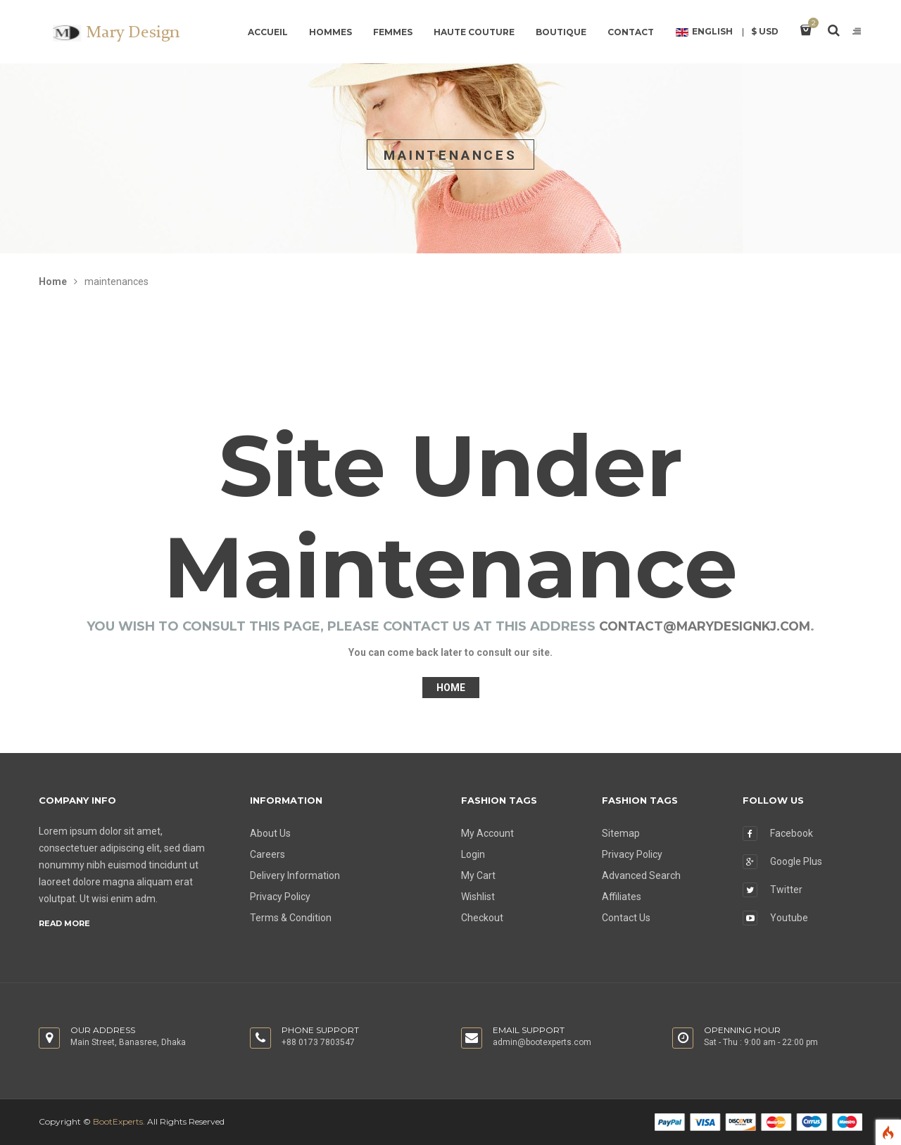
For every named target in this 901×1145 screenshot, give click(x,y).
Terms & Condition (291, 917)
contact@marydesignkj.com (705, 626)
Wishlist (478, 896)
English (704, 32)
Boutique (561, 32)
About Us (270, 833)
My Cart (478, 875)
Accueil (268, 32)
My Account (487, 833)
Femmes (392, 32)
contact (630, 32)
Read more (64, 923)
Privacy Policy (280, 896)
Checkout (482, 917)
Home (53, 281)
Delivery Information (295, 875)
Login (473, 854)
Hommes (330, 32)
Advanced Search (641, 875)
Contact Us (626, 917)
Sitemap (621, 833)
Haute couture (474, 32)
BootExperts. (119, 1121)
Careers (267, 854)
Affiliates (621, 896)
